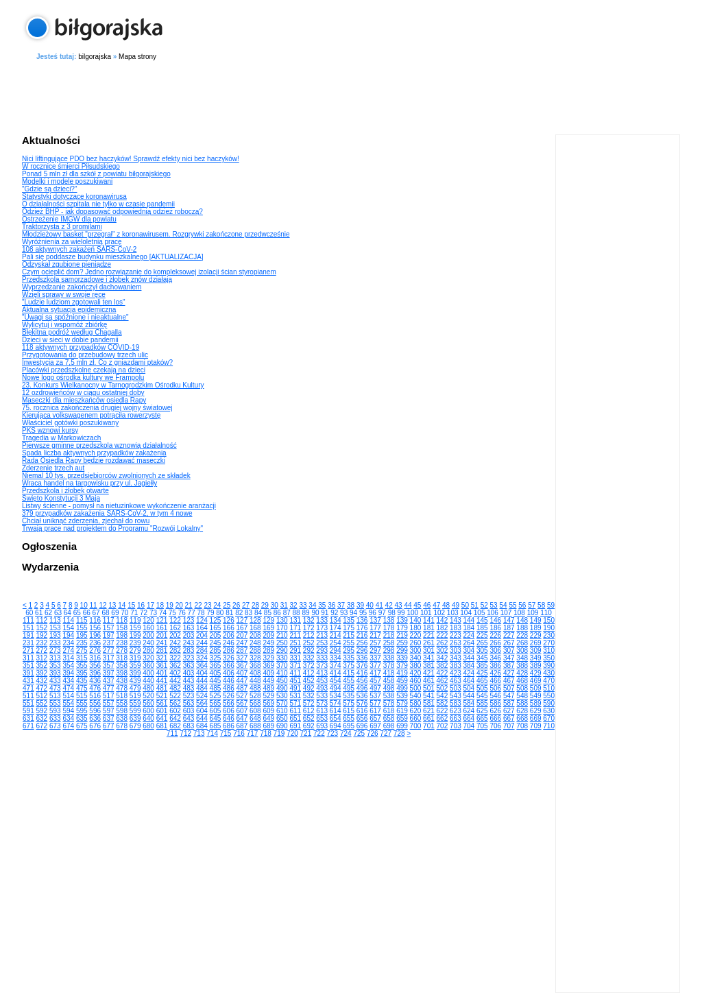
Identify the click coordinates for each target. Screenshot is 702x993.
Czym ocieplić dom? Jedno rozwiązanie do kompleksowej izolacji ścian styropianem (149, 272)
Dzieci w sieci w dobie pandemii (70, 340)
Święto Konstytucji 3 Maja (61, 498)
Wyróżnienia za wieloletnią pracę (72, 242)
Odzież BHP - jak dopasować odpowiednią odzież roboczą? (112, 211)
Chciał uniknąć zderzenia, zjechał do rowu (85, 521)
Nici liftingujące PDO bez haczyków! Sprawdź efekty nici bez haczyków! (130, 159)
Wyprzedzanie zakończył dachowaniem (81, 287)
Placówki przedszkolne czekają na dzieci (83, 370)
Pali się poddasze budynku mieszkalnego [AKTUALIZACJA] (113, 257)
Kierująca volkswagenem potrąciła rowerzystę (91, 415)
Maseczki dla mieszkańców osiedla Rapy (84, 400)
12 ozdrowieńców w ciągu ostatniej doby (83, 392)
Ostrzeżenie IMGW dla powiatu (69, 219)
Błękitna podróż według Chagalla (72, 332)
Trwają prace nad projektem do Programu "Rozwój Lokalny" (112, 528)
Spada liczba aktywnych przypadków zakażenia (94, 453)
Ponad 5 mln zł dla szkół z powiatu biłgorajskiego (96, 174)
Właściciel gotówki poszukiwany (70, 423)
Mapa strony (137, 56)
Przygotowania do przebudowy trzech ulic (85, 355)
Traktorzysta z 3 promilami (62, 226)
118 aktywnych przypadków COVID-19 (80, 347)
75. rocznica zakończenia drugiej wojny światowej (97, 407)
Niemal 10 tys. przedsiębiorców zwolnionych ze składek (106, 475)
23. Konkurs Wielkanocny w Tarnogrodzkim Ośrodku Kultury (113, 385)
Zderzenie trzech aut (53, 468)
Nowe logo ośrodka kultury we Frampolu (83, 377)
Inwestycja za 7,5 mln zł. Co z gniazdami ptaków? (97, 362)
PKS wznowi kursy (50, 430)
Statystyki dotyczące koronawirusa (74, 196)
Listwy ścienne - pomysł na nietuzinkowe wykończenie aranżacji (119, 506)
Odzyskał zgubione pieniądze (66, 264)
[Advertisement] (351, 95)
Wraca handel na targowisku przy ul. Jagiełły (89, 483)
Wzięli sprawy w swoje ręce (64, 294)
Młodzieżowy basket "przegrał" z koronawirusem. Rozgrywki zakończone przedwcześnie (156, 234)
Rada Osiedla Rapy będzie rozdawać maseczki (93, 460)
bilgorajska (94, 56)
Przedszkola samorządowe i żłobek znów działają (97, 279)
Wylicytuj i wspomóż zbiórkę (64, 324)
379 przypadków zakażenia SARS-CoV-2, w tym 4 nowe (107, 513)
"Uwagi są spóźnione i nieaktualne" (75, 317)
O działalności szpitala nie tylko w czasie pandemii (98, 204)
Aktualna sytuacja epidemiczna (69, 309)
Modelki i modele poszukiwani (67, 181)
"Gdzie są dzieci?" (49, 189)
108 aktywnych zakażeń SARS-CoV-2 (79, 249)
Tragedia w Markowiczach (61, 438)
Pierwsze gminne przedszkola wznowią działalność (99, 445)
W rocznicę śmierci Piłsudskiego (71, 166)
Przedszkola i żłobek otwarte (65, 490)
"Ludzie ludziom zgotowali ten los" (73, 302)
